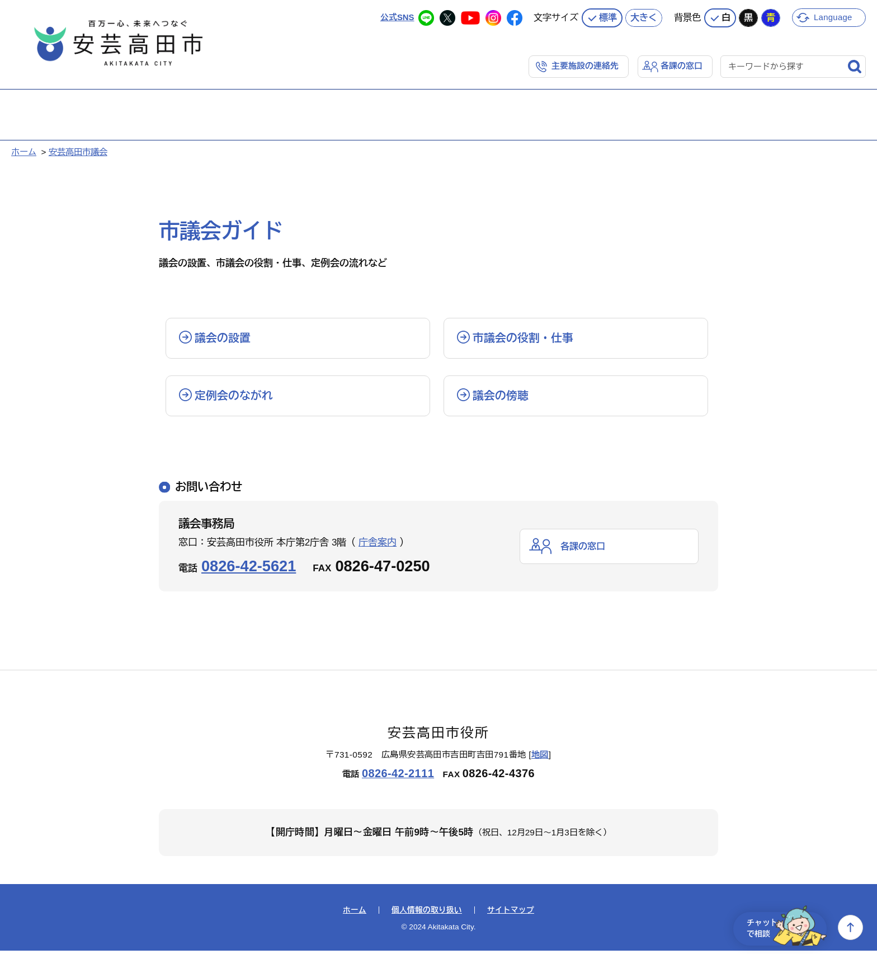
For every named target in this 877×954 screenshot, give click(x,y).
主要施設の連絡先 (585, 65)
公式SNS (397, 16)
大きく (643, 17)
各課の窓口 (681, 65)
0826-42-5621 (248, 568)
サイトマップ (510, 913)
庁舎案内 (378, 545)
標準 (608, 17)
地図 (540, 758)
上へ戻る (850, 927)
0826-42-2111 (398, 776)
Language (834, 16)
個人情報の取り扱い (427, 913)
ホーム (23, 151)
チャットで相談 (783, 927)
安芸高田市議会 (78, 151)
